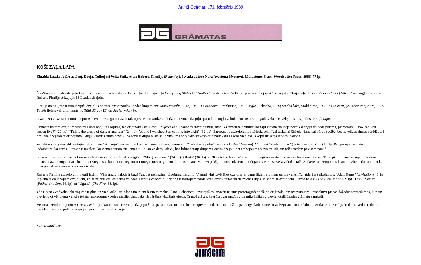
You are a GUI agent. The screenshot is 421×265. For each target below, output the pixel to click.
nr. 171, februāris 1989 (210, 7)
